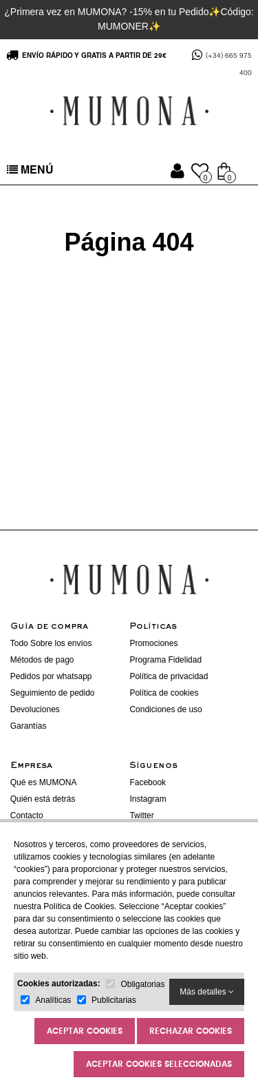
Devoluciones (35, 709)
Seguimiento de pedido (52, 693)
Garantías (28, 726)
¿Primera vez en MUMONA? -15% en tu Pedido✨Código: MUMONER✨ (128, 19)
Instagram (147, 799)
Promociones (153, 643)
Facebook (147, 782)
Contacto (26, 815)
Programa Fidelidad (165, 660)
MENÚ (30, 171)
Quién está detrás (43, 799)
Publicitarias (114, 1000)
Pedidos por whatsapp (51, 676)
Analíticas (53, 1000)
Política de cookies (163, 693)
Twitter (141, 815)
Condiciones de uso (165, 709)
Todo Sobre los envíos (51, 643)
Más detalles (207, 992)
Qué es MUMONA (43, 782)
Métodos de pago (42, 660)
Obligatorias (142, 984)
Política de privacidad (168, 676)
